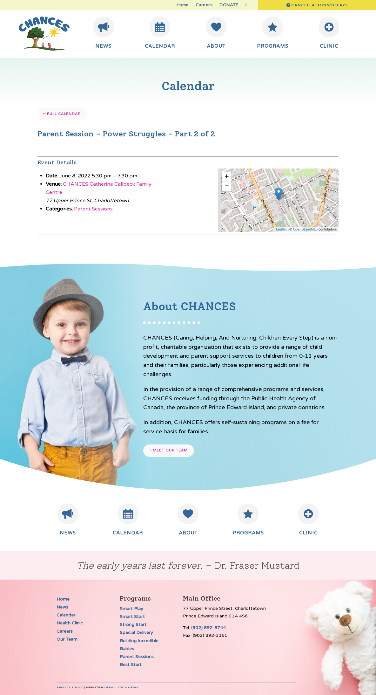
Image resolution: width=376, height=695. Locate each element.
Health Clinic (70, 623)
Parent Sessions (93, 209)
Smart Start (132, 616)
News (62, 607)
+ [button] (227, 177)
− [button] (227, 186)
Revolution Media (122, 687)
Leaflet (281, 229)
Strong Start (133, 624)
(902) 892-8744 (208, 627)
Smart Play (131, 608)
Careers (204, 5)
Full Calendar (64, 114)
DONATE (228, 5)
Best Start (131, 664)
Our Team (67, 639)
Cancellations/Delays (319, 5)
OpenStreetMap (305, 229)
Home (183, 5)
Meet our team (170, 450)
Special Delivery (136, 632)
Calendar (66, 615)
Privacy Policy (70, 687)
